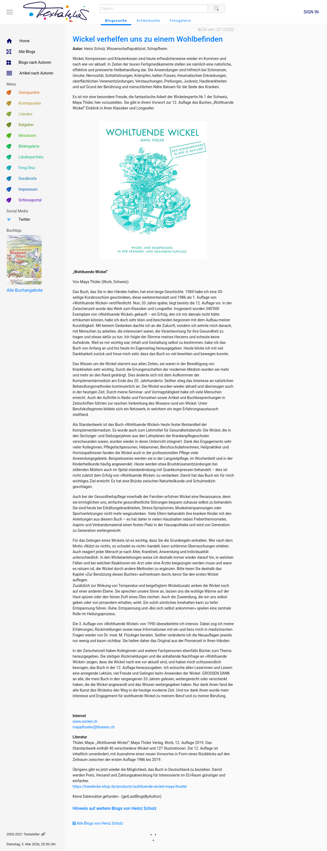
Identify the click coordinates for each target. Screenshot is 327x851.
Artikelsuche (148, 21)
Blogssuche (116, 21)
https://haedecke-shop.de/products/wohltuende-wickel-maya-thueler (130, 786)
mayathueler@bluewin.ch (94, 727)
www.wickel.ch (85, 721)
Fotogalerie (180, 21)
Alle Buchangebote (24, 290)
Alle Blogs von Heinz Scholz (98, 823)
